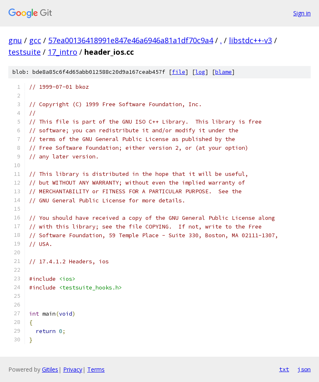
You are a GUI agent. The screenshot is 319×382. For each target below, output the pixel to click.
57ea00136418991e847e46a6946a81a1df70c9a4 (130, 40)
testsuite (24, 52)
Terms (96, 369)
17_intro (62, 52)
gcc (35, 40)
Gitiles (50, 369)
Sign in (302, 13)
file (178, 71)
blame (223, 71)
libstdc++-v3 (250, 40)
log (200, 71)
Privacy (72, 369)
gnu (15, 40)
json (304, 369)
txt (284, 369)
